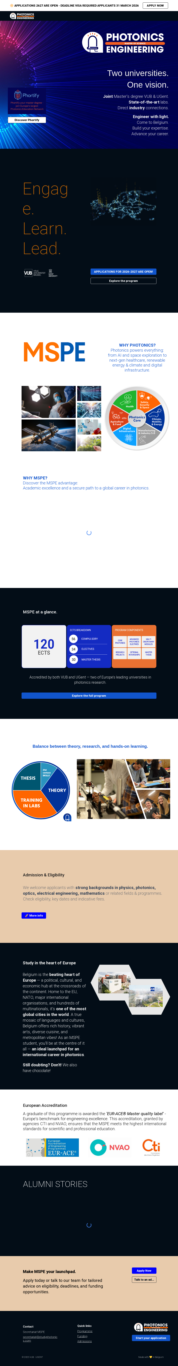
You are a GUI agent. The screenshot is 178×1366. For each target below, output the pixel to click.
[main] (123, 96)
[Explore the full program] (89, 695)
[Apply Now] (144, 1270)
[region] (89, 5)
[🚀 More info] (34, 915)
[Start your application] (151, 1338)
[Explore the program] (123, 281)
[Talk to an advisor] (144, 1279)
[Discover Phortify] (27, 120)
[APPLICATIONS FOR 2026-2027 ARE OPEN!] (123, 271)
